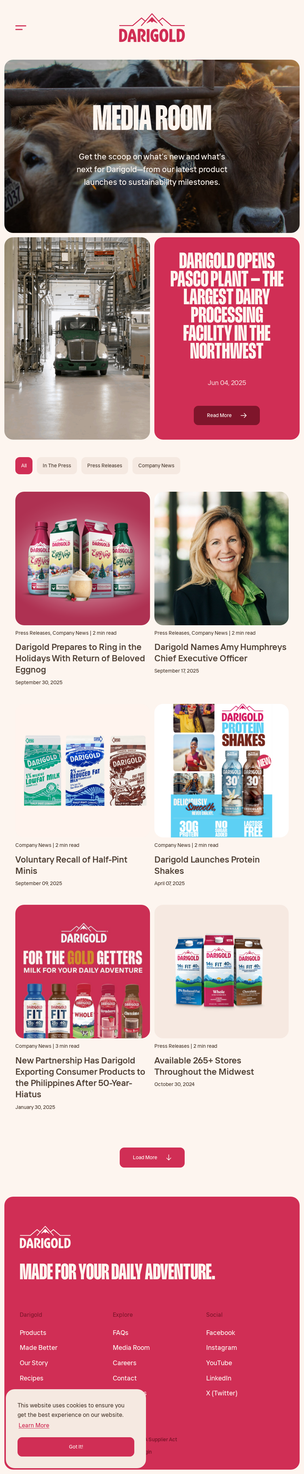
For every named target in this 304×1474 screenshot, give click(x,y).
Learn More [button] (34, 1425)
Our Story (34, 1363)
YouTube (219, 1363)
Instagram (221, 1348)
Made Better (39, 1348)
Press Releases (104, 465)
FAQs (120, 1333)
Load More (152, 1157)
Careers (124, 1363)
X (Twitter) (222, 1393)
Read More (227, 415)
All (24, 465)
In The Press (57, 465)
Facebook (220, 1333)
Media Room (131, 1348)
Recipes (31, 1378)
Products (33, 1333)
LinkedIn (218, 1378)
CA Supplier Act (159, 1439)
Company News (156, 465)
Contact (125, 1378)
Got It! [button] (76, 1446)
